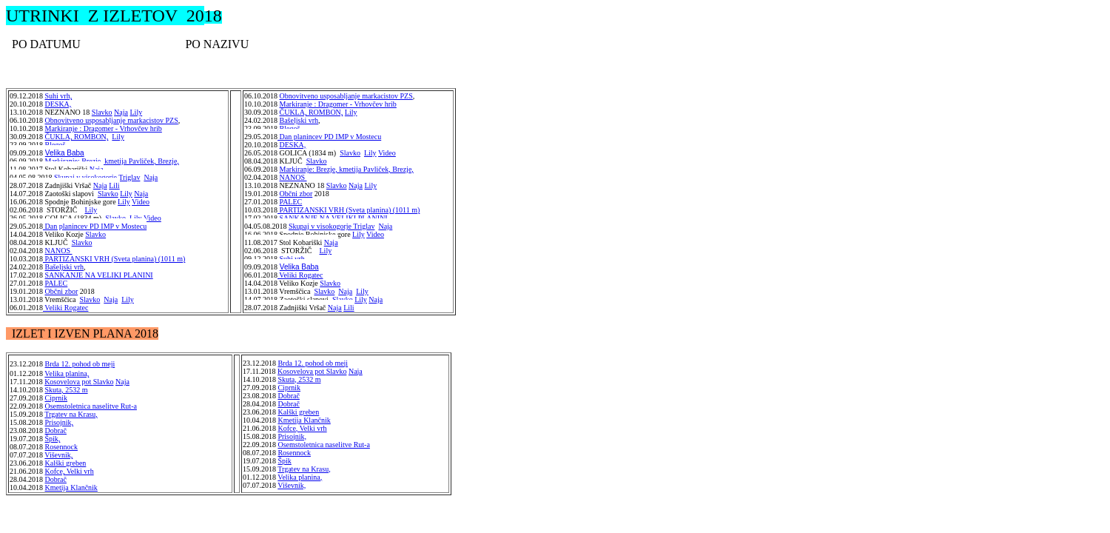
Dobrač (56, 430)
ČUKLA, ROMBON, (77, 137)
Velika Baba (64, 153)
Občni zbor (61, 291)
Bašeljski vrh (64, 267)
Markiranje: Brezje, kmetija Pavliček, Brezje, (112, 161)
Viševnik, (58, 455)
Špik (284, 461)
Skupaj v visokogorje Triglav (97, 177)
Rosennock (61, 447)
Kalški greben (66, 463)
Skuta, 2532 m (299, 379)
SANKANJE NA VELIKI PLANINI (99, 275)
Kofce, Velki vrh (69, 471)
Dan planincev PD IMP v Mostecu (329, 137)
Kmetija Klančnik (304, 420)
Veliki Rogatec (300, 275)
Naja (97, 169)
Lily (118, 137)
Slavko (108, 194)
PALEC (56, 283)
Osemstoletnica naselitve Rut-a (91, 406)
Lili (114, 185)
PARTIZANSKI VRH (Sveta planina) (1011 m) (114, 259)
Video (140, 202)
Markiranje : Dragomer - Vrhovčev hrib (103, 128)
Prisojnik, (59, 422)
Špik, (53, 439)
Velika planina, (300, 477)
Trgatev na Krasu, (70, 414)
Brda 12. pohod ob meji (80, 364)
